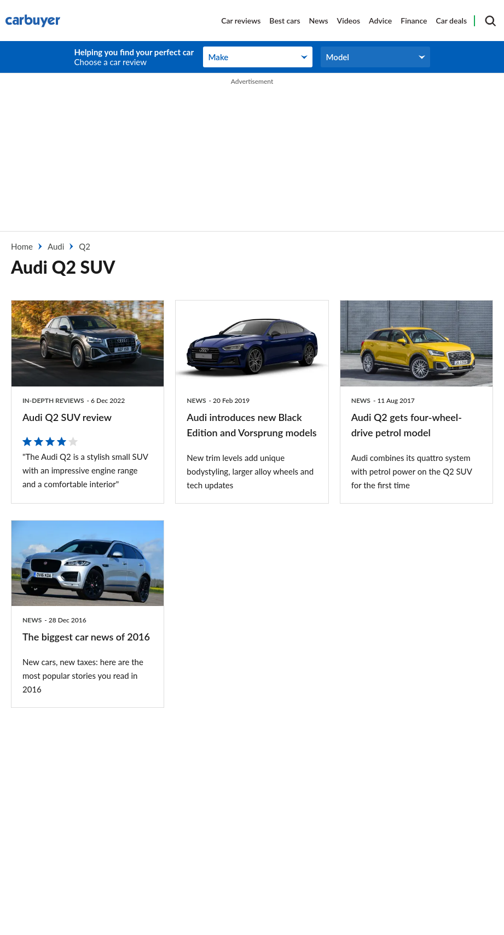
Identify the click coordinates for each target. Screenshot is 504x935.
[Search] (490, 21)
